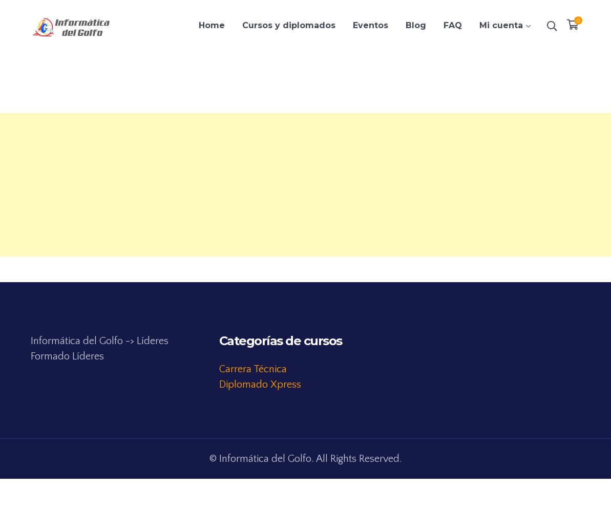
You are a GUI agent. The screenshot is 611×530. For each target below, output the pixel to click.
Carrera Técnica (253, 369)
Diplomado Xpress (260, 384)
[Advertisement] (305, 185)
